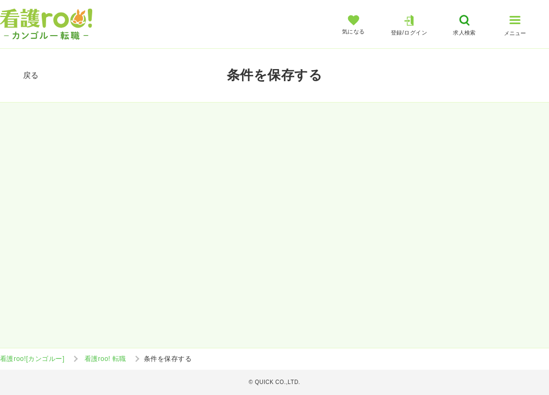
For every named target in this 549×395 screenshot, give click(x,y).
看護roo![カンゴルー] (32, 359)
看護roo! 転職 (105, 359)
